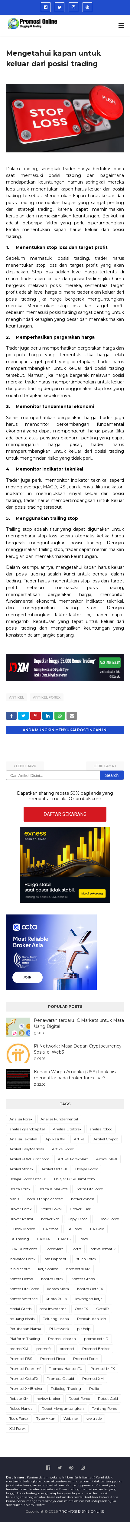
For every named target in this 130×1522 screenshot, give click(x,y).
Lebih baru (26, 766)
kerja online (48, 1268)
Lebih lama (104, 766)
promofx (43, 1348)
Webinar (70, 1418)
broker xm (50, 1219)
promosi (67, 1348)
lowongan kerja (88, 1298)
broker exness (82, 1199)
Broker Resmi (21, 1219)
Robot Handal (21, 1408)
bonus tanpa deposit (45, 1199)
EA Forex (74, 1229)
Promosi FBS (20, 1358)
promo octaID (96, 1338)
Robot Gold (108, 1398)
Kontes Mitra (58, 1288)
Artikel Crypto (105, 1139)
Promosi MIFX (102, 1368)
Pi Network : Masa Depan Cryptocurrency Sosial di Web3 (78, 1049)
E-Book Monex (22, 1229)
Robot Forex (79, 1398)
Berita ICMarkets (52, 1189)
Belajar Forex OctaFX (27, 1179)
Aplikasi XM (55, 1139)
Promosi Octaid (60, 1378)
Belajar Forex (86, 1169)
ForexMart (54, 1249)
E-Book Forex (107, 1219)
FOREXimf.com (23, 1249)
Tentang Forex (104, 1408)
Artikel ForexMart (73, 1159)
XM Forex (17, 1428)
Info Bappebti (55, 1258)
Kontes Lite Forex (24, 1288)
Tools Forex (18, 1418)
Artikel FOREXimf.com (29, 1159)
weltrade (94, 1418)
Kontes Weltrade (23, 1298)
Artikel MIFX (106, 1159)
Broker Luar (80, 1209)
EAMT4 (43, 1239)
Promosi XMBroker (26, 1388)
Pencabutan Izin (91, 1318)
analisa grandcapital (27, 1129)
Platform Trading (24, 1338)
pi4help (83, 1328)
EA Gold (97, 1229)
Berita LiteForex (89, 1189)
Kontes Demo (21, 1278)
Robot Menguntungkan (63, 1408)
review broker (48, 1398)
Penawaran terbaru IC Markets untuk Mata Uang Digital (79, 1023)
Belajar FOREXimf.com (74, 1179)
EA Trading (19, 1239)
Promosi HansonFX (65, 1368)
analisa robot (100, 1129)
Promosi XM (93, 1378)
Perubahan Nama (25, 1328)
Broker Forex (20, 1209)
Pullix (94, 1388)
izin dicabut (19, 1268)
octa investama (53, 1308)
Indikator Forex (22, 1258)
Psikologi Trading (66, 1388)
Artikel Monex (21, 1169)
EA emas (50, 1229)
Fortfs (76, 1249)
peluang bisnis (21, 1318)
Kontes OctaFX (90, 1288)
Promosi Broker (96, 1348)
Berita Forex (19, 1189)
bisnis (14, 1199)
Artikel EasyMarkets (26, 1149)
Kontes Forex (52, 1278)
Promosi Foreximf (25, 1368)
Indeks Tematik (102, 1249)
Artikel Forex (46, 697)
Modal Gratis (20, 1308)
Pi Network (59, 1328)
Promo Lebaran (62, 1338)
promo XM (18, 1348)
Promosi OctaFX (23, 1378)
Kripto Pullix (56, 1298)
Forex (83, 1239)
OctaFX (81, 1308)
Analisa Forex (20, 1119)
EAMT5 (64, 1239)
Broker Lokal (51, 1209)
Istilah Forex (86, 1258)
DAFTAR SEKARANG (65, 814)
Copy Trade (77, 1219)
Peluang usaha (56, 1318)
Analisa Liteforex (67, 1129)
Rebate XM (18, 1398)
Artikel (16, 697)
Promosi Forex (85, 1358)
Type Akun (45, 1418)
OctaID (102, 1308)
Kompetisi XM (78, 1268)
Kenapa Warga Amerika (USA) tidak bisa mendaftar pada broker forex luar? (76, 1074)
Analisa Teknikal (23, 1139)
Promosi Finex (52, 1358)
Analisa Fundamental (59, 1119)
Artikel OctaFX (54, 1169)
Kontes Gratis (83, 1278)
